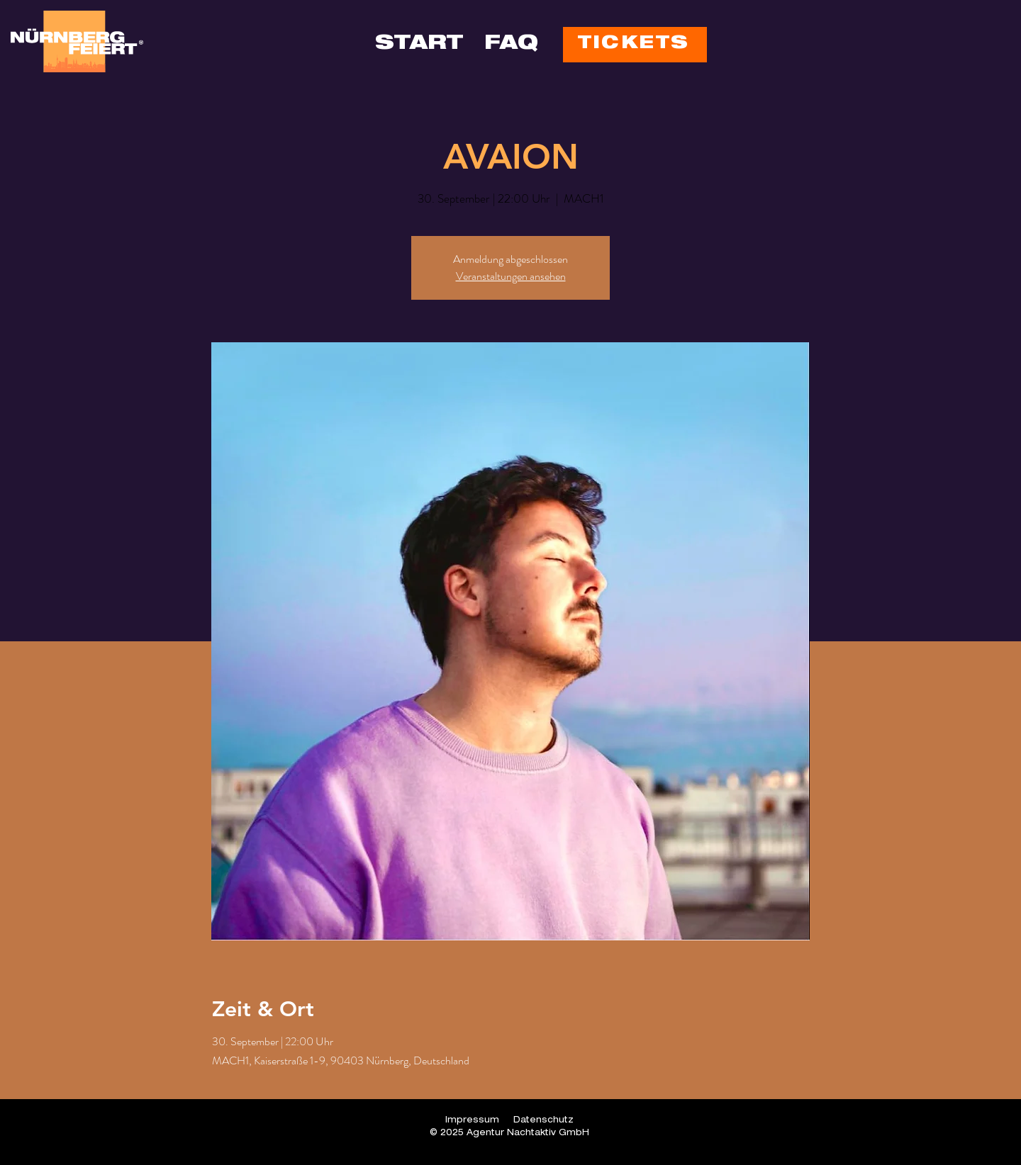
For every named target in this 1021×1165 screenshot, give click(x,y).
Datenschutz (543, 1120)
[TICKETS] (635, 44)
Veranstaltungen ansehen (511, 276)
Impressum (472, 1120)
